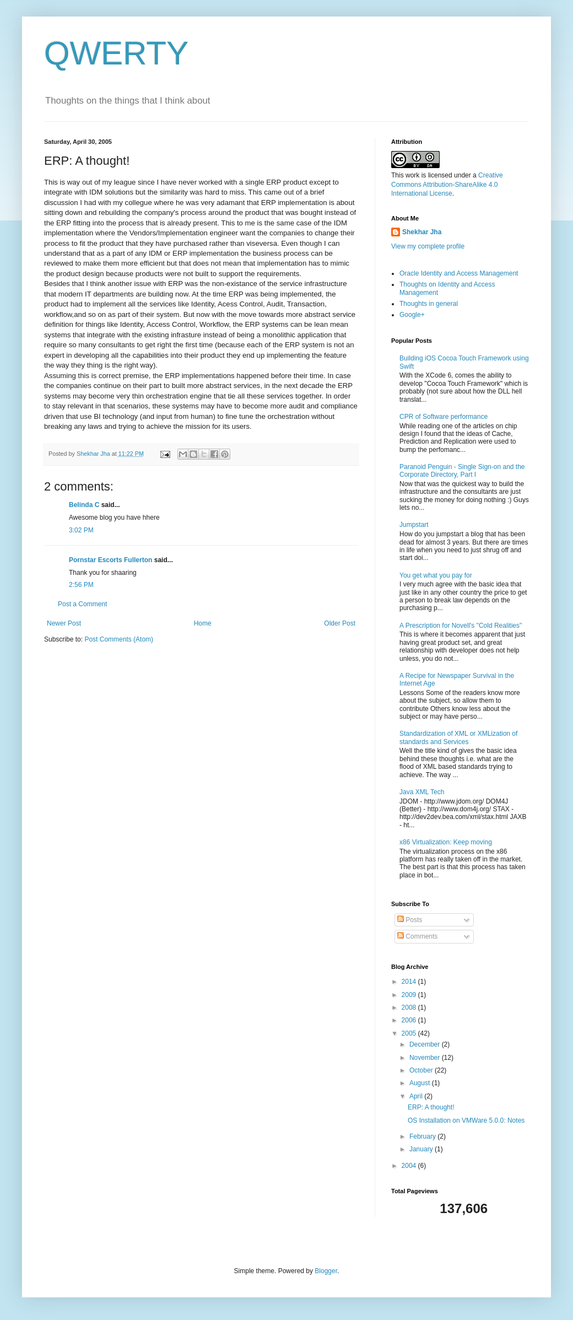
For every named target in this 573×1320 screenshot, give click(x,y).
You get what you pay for (435, 575)
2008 (410, 1007)
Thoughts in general (428, 304)
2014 (410, 981)
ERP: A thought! (431, 1107)
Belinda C (84, 505)
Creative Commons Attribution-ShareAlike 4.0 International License (447, 184)
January (422, 1149)
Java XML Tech (421, 792)
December (425, 1044)
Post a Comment (82, 604)
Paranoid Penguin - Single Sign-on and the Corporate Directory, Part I (462, 470)
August (420, 1083)
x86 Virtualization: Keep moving (445, 842)
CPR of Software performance (443, 417)
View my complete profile (427, 246)
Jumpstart (414, 525)
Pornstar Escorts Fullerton (110, 560)
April (416, 1096)
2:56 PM (81, 585)
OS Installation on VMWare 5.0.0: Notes (466, 1120)
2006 (410, 1020)
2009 (410, 995)
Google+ (412, 315)
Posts (409, 920)
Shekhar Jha (421, 232)
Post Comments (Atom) (118, 639)
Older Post (339, 623)
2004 (410, 1166)
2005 (410, 1033)
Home (203, 623)
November (425, 1058)
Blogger (326, 1271)
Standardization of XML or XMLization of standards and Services (458, 737)
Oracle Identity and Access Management (458, 273)
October (422, 1070)
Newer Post (64, 623)
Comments (417, 936)
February (423, 1136)
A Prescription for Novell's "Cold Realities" (460, 625)
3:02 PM (81, 530)
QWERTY (116, 53)
